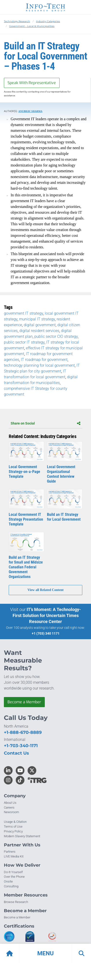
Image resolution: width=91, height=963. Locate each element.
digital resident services (39, 330)
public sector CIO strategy (56, 336)
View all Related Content (45, 590)
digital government (40, 325)
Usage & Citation (15, 822)
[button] (45, 953)
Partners (9, 851)
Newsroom (11, 812)
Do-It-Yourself (13, 872)
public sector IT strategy (24, 342)
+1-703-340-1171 (21, 745)
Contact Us (16, 753)
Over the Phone (14, 876)
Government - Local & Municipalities (31, 26)
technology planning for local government (39, 365)
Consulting (11, 886)
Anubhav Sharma (30, 111)
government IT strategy (23, 313)
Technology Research (17, 21)
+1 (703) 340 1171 (46, 633)
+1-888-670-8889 (23, 732)
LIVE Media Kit (13, 856)
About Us (10, 802)
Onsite (8, 881)
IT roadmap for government (44, 359)
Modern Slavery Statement (22, 836)
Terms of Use (13, 826)
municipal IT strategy (37, 319)
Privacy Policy (13, 831)
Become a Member (24, 701)
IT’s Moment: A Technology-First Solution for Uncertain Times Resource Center (47, 615)
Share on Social (45, 423)
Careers (9, 807)
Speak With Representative (32, 82)
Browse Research (16, 902)
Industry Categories (48, 21)
